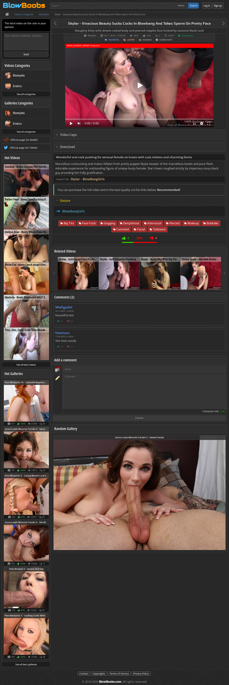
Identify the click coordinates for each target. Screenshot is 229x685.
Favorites (113, 40)
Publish (139, 418)
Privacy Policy (141, 673)
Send (26, 54)
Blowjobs (92, 35)
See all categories (26, 94)
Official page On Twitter (24, 147)
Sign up (218, 6)
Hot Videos (12, 157)
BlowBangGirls (73, 211)
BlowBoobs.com (110, 681)
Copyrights (99, 673)
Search (193, 5)
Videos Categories (17, 65)
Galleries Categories (19, 103)
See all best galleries (26, 664)
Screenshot (165, 40)
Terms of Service (119, 673)
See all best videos (26, 364)
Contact (83, 673)
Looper (130, 40)
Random (147, 40)
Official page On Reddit (24, 139)
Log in (207, 6)
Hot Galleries (14, 373)
